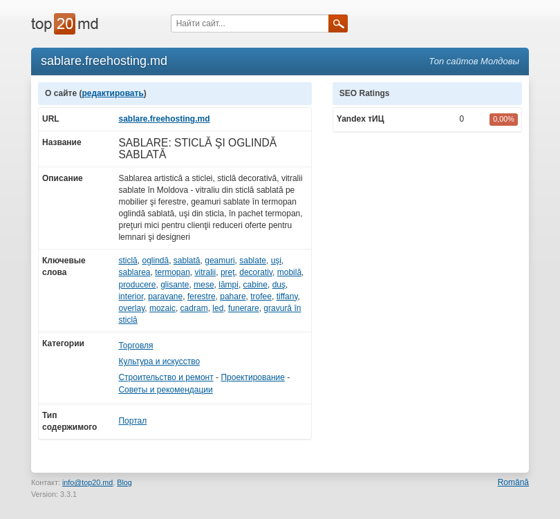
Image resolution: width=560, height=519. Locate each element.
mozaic (162, 308)
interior (130, 296)
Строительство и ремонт (165, 377)
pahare (232, 296)
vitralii (205, 272)
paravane (165, 296)
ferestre (201, 296)
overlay (131, 308)
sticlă (127, 260)
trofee (261, 296)
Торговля (135, 345)
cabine (255, 285)
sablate (252, 260)
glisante (174, 285)
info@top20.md (87, 482)
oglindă (155, 260)
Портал (132, 421)
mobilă (289, 272)
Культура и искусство (159, 361)
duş (279, 285)
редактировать (112, 93)
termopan (172, 272)
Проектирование (253, 377)
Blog (124, 482)
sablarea (134, 272)
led (217, 308)
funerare (243, 308)
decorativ (255, 272)
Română (513, 482)
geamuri (219, 260)
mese (204, 285)
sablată (187, 260)
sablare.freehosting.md (163, 119)
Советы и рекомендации (165, 390)
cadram (194, 308)
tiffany (287, 296)
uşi (276, 260)
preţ (228, 272)
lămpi (228, 285)
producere (137, 285)
